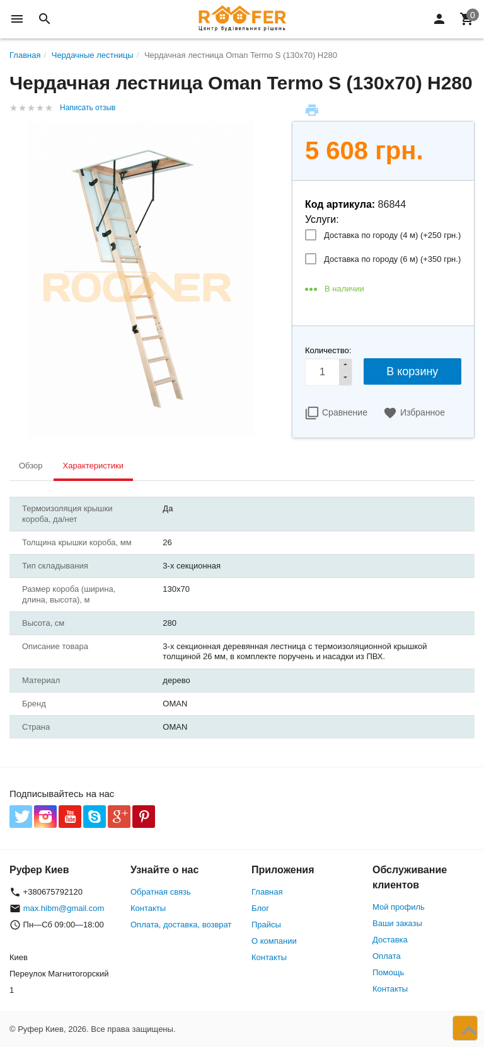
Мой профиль (398, 907)
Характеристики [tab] (93, 465)
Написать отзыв (87, 107)
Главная (266, 892)
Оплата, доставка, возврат (180, 924)
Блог (260, 908)
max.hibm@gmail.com (64, 908)
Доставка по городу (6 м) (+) (392, 259)
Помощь (388, 972)
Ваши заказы (397, 923)
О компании (274, 941)
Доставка (390, 939)
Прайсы (266, 924)
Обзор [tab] (31, 465)
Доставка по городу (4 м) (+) (392, 235)
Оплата (386, 956)
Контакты (148, 908)
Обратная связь (160, 892)
